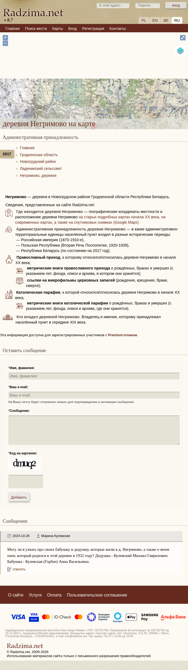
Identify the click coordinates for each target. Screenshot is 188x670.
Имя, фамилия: (22, 368)
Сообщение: (20, 411)
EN (154, 20)
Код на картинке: (23, 453)
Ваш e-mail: (19, 387)
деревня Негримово (119, 82)
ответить (19, 569)
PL (144, 20)
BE (166, 20)
